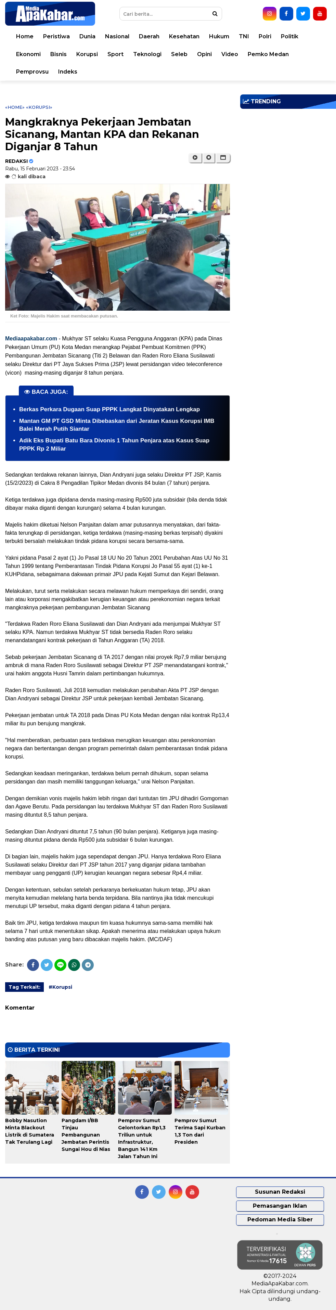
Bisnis (58, 54)
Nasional (117, 36)
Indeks (67, 71)
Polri (265, 36)
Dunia (87, 36)
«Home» (15, 107)
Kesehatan (184, 36)
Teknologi (147, 54)
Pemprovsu (32, 71)
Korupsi (87, 54)
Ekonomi (28, 54)
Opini (204, 54)
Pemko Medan (268, 54)
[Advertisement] (288, 162)
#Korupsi (60, 987)
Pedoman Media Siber (280, 1219)
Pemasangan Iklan (280, 1206)
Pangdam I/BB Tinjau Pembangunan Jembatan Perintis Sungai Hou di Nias (86, 1134)
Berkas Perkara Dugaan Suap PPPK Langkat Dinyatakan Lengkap (109, 409)
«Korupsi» (39, 107)
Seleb (179, 54)
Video (229, 54)
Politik (289, 36)
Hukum (219, 36)
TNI (244, 36)
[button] (223, 158)
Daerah (149, 36)
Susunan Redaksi (280, 1192)
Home (25, 36)
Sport (115, 54)
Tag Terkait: (24, 987)
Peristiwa (56, 36)
